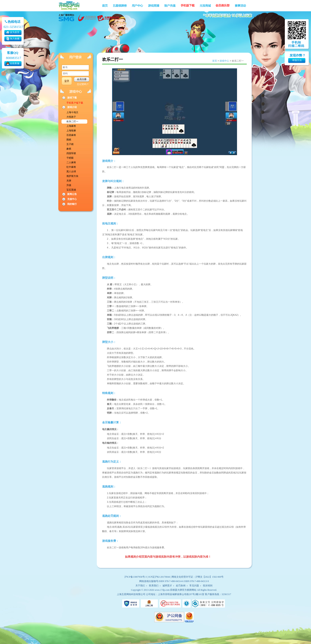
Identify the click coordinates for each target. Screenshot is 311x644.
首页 (214, 60)
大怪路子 (71, 116)
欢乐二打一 (72, 121)
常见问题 (194, 585)
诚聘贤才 (167, 585)
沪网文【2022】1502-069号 (209, 576)
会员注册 (81, 79)
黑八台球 (71, 171)
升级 (68, 185)
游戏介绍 (72, 107)
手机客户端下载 (74, 102)
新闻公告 (72, 194)
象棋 (68, 148)
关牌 (68, 180)
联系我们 (153, 585)
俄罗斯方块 (72, 176)
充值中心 (72, 199)
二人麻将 (71, 162)
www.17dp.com (162, 590)
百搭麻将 (71, 135)
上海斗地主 (72, 112)
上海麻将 (71, 126)
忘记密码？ (83, 84)
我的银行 (72, 204)
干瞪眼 (70, 157)
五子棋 (70, 144)
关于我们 (140, 585)
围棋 (68, 139)
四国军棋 (71, 153)
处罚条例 (180, 585)
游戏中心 (224, 60)
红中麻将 (71, 167)
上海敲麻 (71, 130)
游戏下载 (72, 97)
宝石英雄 (71, 189)
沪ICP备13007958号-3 (135, 576)
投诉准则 (207, 585)
